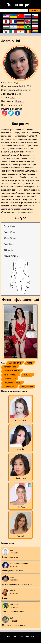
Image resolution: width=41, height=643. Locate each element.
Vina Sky (20, 449)
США (12, 97)
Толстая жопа (10, 367)
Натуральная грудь (12, 383)
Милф (29, 363)
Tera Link (20, 536)
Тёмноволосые (10, 375)
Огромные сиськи (12, 371)
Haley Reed (20, 507)
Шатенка (19, 101)
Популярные (27, 387)
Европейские (10, 379)
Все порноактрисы (15, 636)
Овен (19, 93)
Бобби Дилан (20, 420)
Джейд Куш (20, 478)
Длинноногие (15, 363)
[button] (20, 331)
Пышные (28, 375)
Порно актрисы (20, 4)
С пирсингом (9, 387)
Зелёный (17, 105)
